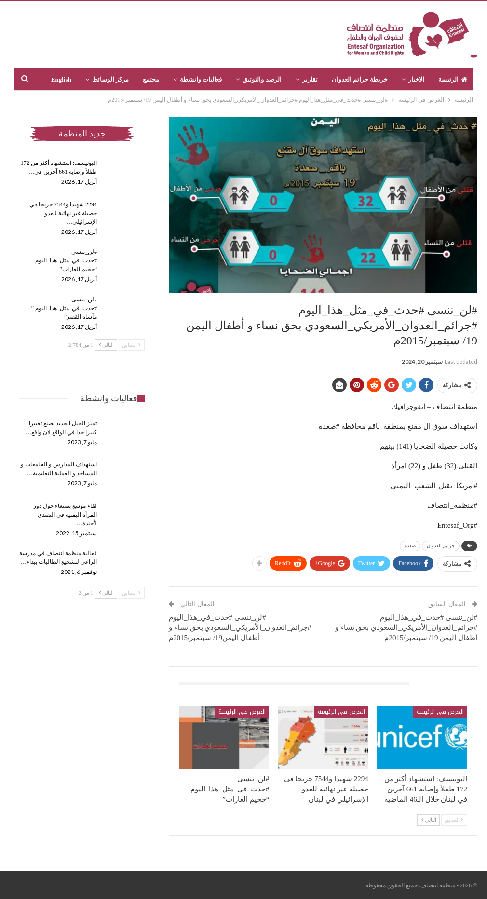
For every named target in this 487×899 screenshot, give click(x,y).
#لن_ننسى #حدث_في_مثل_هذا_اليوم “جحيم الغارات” (66, 260)
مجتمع (151, 79)
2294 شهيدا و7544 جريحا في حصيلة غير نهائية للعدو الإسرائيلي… (63, 213)
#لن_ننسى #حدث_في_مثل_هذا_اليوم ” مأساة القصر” (64, 308)
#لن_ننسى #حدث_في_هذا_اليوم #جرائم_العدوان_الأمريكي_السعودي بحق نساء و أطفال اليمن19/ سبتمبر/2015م (240, 627)
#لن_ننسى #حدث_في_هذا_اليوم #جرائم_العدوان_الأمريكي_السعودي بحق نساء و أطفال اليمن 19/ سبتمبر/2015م (406, 627)
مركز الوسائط (110, 79)
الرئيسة (452, 79)
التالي (428, 820)
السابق (454, 820)
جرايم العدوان (441, 545)
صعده (410, 545)
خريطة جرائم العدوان (360, 79)
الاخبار (416, 79)
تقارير (310, 79)
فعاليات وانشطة (201, 79)
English (61, 79)
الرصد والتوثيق (262, 79)
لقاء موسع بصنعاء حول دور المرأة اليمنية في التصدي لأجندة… (65, 515)
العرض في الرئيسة (440, 712)
